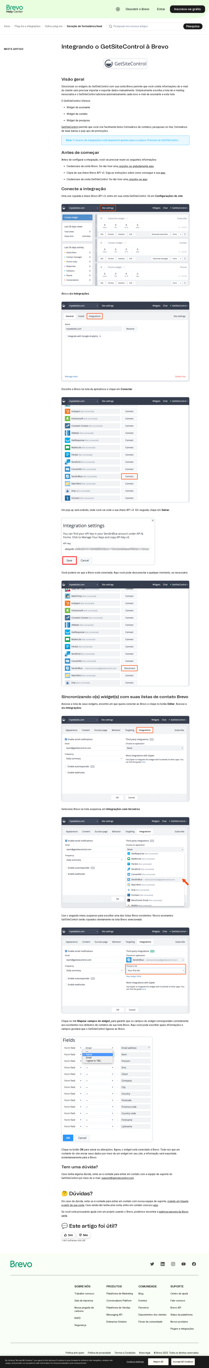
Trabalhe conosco (84, 1293)
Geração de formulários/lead (84, 26)
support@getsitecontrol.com (117, 1178)
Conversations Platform (118, 1300)
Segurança (80, 1325)
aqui (155, 1205)
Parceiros (143, 1307)
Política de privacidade (99, 1352)
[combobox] (155, 26)
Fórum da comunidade (150, 1321)
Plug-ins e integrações (27, 26)
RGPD (77, 1318)
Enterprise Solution (116, 1321)
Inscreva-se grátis (187, 9)
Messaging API (114, 1314)
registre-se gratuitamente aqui (136, 166)
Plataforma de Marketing (119, 1293)
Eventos (142, 1300)
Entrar (161, 9)
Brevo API (175, 1307)
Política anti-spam (75, 1352)
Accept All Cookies (183, 1361)
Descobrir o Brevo (137, 9)
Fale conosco (177, 1300)
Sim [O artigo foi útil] (70, 1235)
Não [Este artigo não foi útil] (85, 1235)
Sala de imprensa (83, 1300)
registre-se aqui (137, 179)
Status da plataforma (181, 1314)
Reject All (158, 1361)
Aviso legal (144, 1352)
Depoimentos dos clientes (152, 1314)
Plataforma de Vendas (118, 1307)
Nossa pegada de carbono (84, 1309)
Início (7, 26)
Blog (140, 1293)
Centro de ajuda (179, 1293)
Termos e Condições (125, 1352)
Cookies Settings (135, 1361)
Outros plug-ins (54, 26)
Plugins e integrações (182, 1328)
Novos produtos (179, 1321)
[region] (104, 1362)
